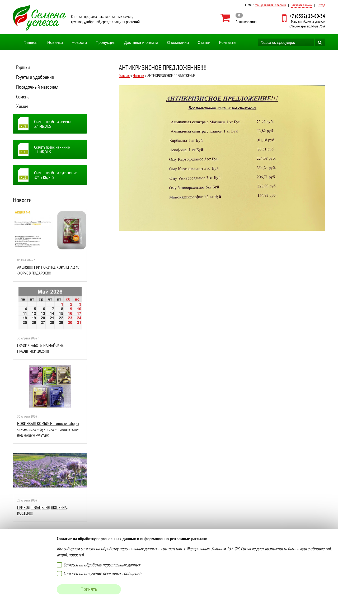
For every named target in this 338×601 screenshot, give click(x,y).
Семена (23, 96)
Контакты (227, 42)
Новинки (55, 42)
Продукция (105, 42)
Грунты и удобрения (35, 77)
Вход (321, 5)
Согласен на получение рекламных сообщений (102, 573)
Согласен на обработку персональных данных (101, 565)
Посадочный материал (37, 86)
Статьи (204, 42)
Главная (31, 42)
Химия (22, 106)
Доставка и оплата (141, 42)
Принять (89, 589)
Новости (79, 42)
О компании (178, 42)
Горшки (23, 67)
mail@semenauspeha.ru (270, 5)
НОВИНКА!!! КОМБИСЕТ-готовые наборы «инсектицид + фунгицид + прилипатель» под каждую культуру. (48, 429)
